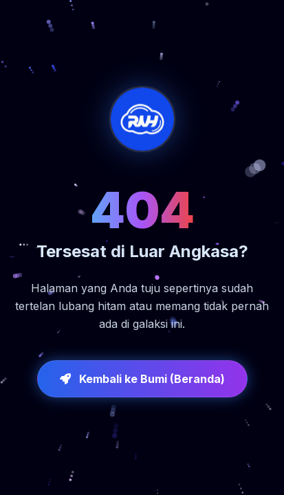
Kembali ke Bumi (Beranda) (142, 379)
